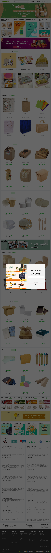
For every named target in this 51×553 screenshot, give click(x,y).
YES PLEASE (36, 282)
